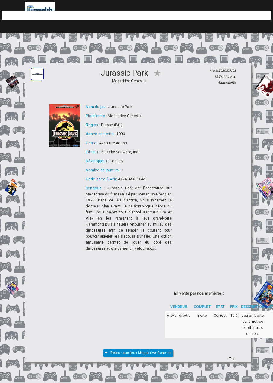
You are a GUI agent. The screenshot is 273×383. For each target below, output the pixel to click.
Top (231, 358)
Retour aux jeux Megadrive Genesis (138, 353)
